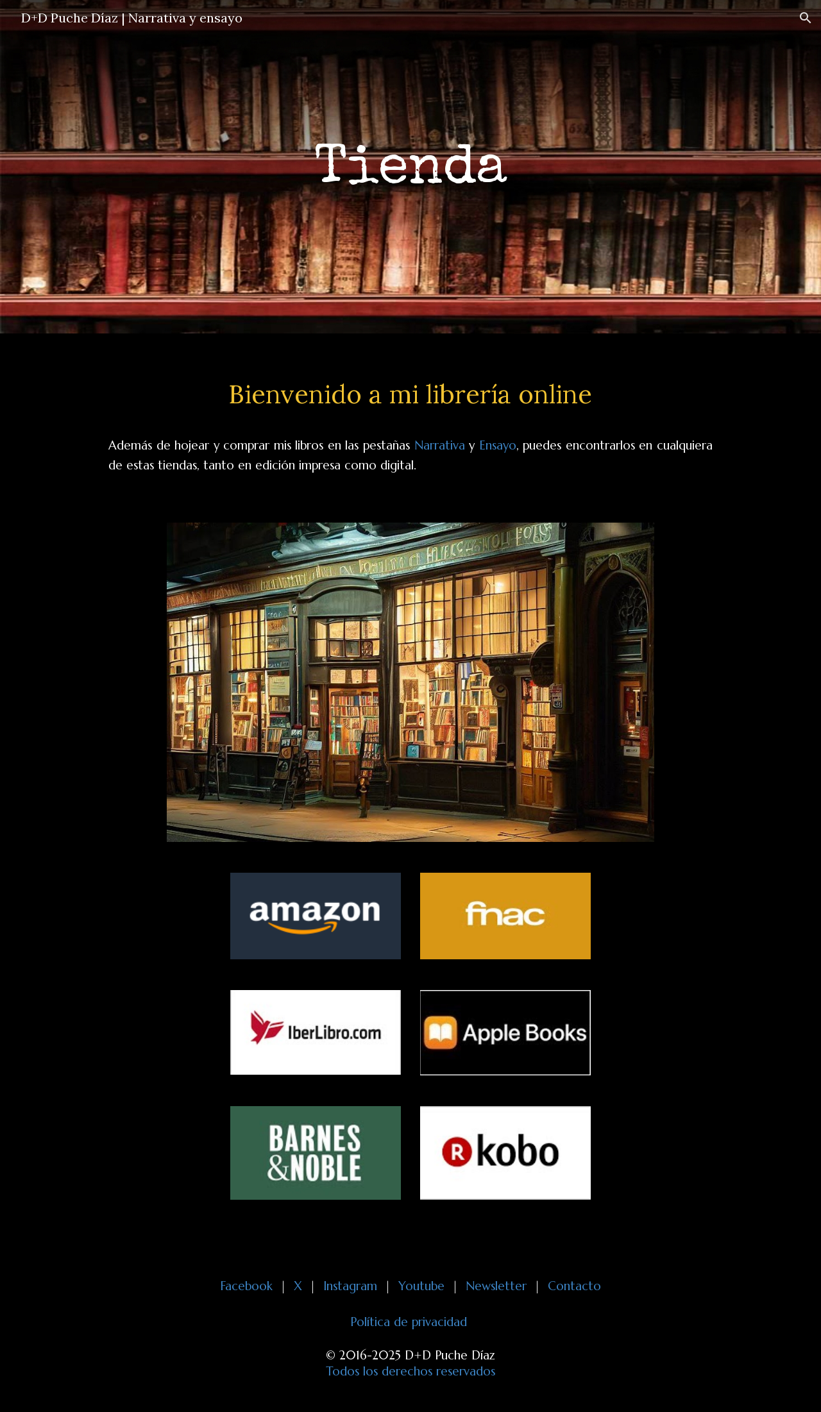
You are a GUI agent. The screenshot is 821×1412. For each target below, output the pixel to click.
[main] (410, 167)
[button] (805, 18)
